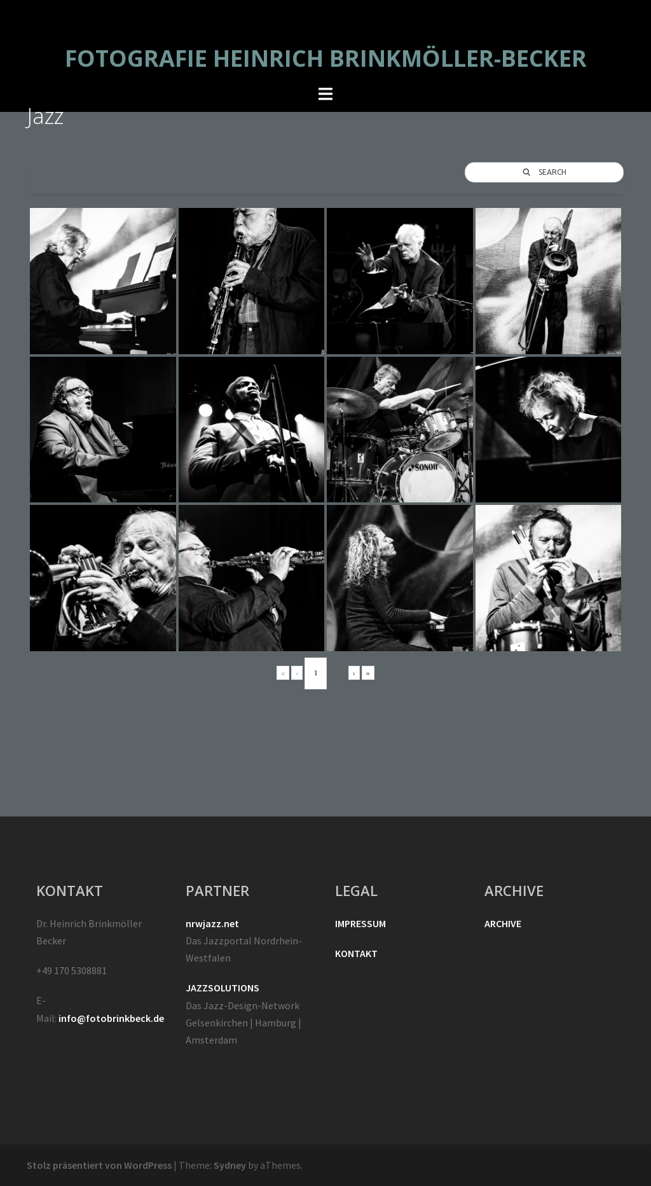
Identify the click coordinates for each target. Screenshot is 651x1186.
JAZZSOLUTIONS (222, 987)
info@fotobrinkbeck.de (111, 1018)
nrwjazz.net (212, 923)
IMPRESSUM (360, 923)
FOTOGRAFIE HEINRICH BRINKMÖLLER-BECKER (326, 58)
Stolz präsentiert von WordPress (99, 1165)
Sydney (230, 1165)
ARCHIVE (502, 923)
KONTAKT (356, 953)
